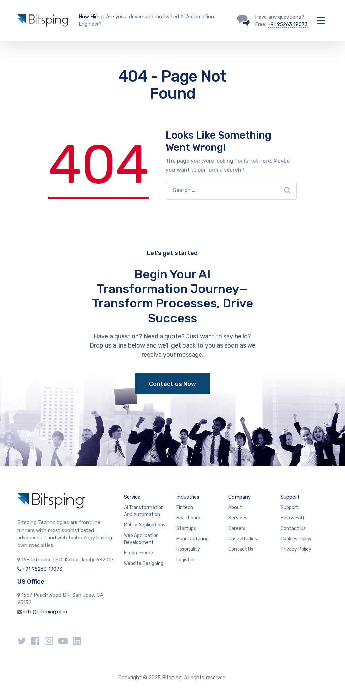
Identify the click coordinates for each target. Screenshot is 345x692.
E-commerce (138, 553)
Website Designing (143, 563)
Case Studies (242, 539)
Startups (186, 528)
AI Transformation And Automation (144, 511)
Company (239, 497)
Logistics (186, 560)
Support (290, 497)
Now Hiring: (92, 16)
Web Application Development (141, 539)
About (235, 507)
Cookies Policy (296, 539)
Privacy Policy (296, 549)
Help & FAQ (292, 518)
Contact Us (240, 549)
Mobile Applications (144, 525)
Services (237, 518)
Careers (236, 528)
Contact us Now (172, 384)
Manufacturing (192, 539)
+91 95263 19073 (288, 24)
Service (132, 497)
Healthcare (188, 518)
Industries (187, 497)
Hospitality (188, 549)
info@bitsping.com (45, 612)
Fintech (184, 507)
